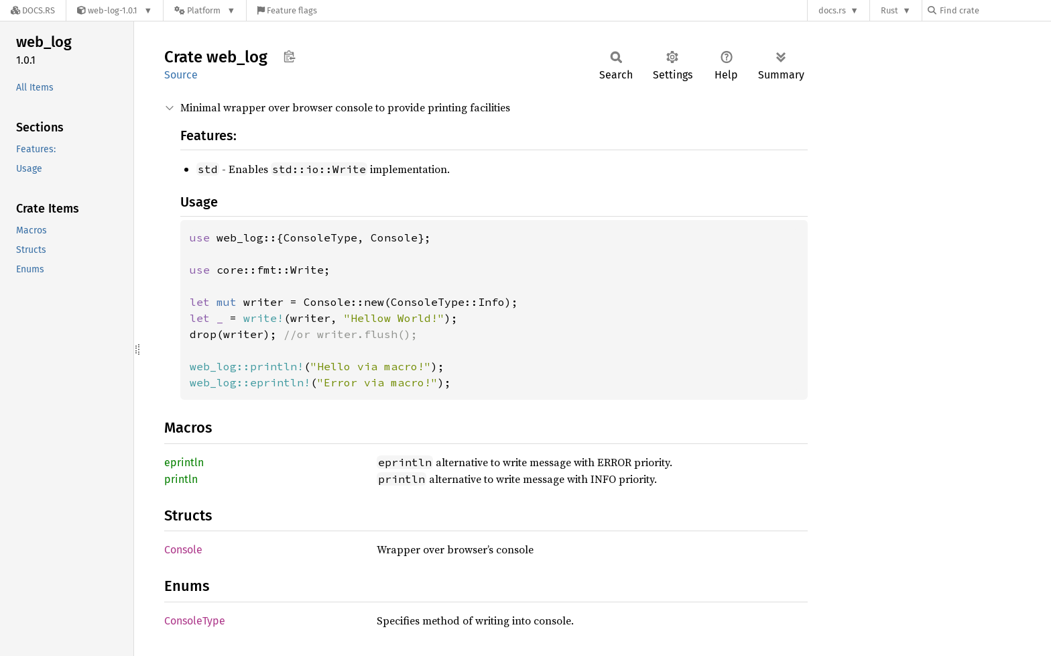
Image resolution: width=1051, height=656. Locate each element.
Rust (889, 10)
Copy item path (289, 56)
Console (183, 549)
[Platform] (205, 10)
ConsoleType (194, 620)
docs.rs (832, 10)
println (181, 479)
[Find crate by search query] (994, 10)
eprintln (184, 462)
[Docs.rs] (33, 10)
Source (181, 74)
